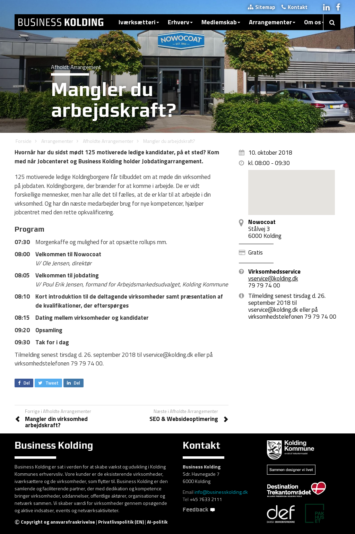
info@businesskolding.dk (221, 492)
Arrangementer (272, 22)
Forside (24, 141)
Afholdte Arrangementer (108, 141)
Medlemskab (220, 22)
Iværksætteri (139, 22)
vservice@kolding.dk (273, 278)
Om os (314, 22)
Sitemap (261, 7)
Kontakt (295, 7)
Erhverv (180, 22)
